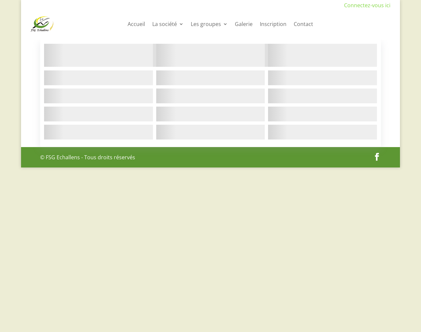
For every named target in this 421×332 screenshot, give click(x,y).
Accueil (136, 24)
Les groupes (206, 24)
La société (164, 24)
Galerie (244, 24)
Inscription (273, 24)
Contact (303, 24)
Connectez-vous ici (367, 5)
